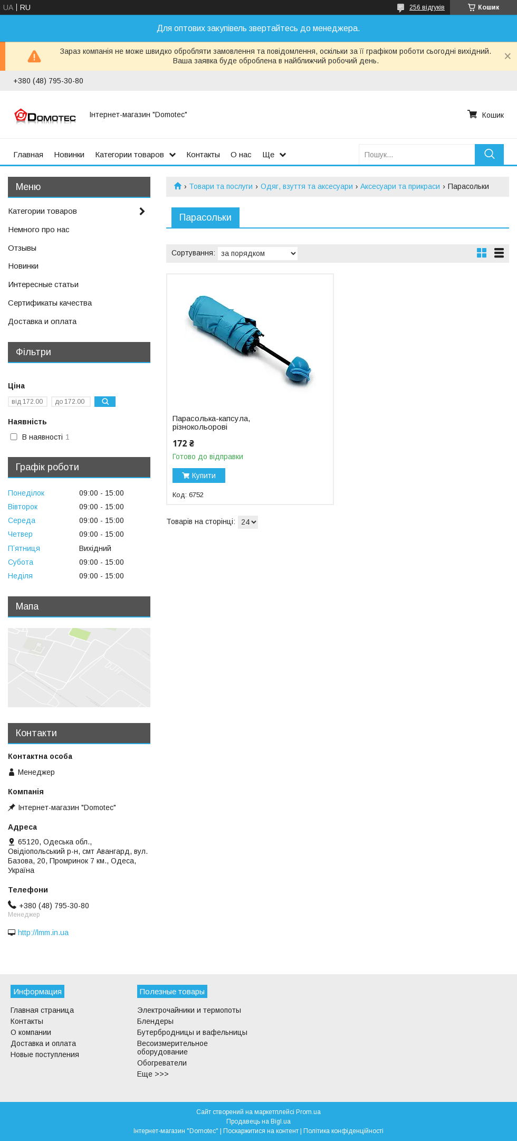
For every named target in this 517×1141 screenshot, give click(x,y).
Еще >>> (153, 1074)
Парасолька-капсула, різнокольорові (211, 422)
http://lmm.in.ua (43, 932)
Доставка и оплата (42, 321)
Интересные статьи (43, 284)
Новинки (69, 154)
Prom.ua (308, 1112)
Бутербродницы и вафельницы (192, 1032)
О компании (31, 1032)
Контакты (203, 154)
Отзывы (22, 247)
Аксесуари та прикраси (400, 186)
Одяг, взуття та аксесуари (307, 186)
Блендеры (155, 1021)
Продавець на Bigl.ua (258, 1121)
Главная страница (42, 1010)
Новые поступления (45, 1054)
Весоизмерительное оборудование (172, 1047)
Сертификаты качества (50, 302)
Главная (28, 154)
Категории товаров (129, 154)
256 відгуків (427, 7)
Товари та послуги (221, 186)
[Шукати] (489, 154)
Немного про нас (39, 229)
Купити (204, 475)
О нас (241, 154)
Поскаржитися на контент (261, 1131)
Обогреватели (162, 1063)
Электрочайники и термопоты (189, 1010)
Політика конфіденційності (343, 1131)
